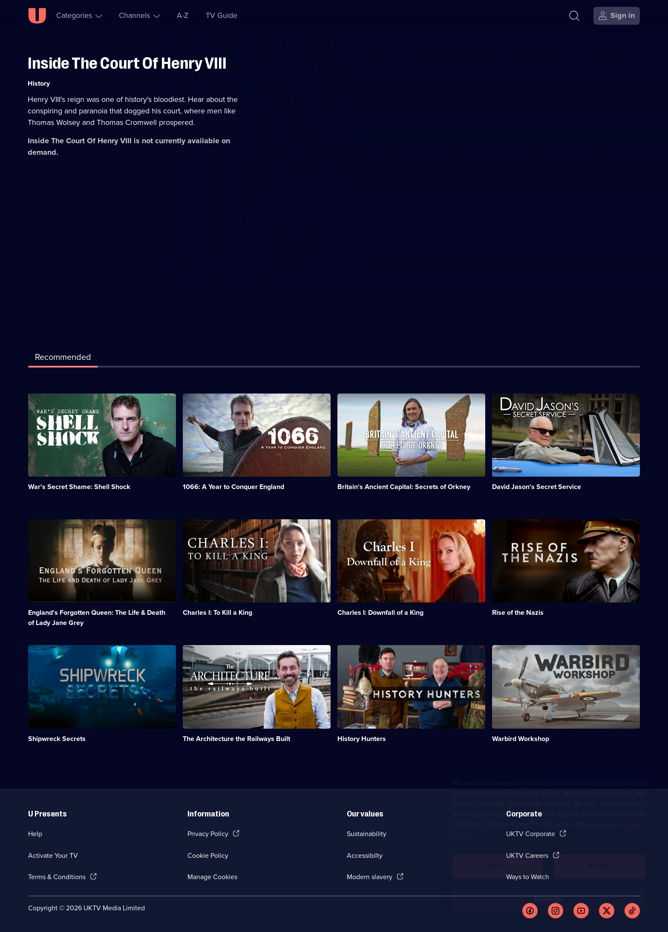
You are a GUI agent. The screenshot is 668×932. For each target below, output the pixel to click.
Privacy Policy (207, 834)
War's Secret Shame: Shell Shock (79, 487)
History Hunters (361, 739)
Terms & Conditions (57, 877)
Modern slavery (369, 877)
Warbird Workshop (520, 739)
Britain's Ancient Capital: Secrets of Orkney (403, 487)
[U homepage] (37, 16)
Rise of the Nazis (518, 612)
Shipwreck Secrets (57, 739)
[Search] (574, 16)
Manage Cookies (212, 877)
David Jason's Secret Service (536, 487)
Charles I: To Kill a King (217, 612)
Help (35, 834)
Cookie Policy (207, 855)
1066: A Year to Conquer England (233, 487)
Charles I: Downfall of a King (380, 612)
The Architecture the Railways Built (236, 739)
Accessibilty (365, 855)
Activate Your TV (53, 855)
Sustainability (366, 834)
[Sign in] (616, 16)
